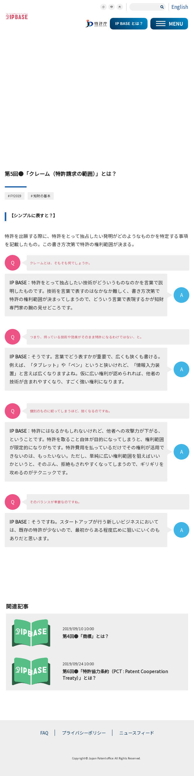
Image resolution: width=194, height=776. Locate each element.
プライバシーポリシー (84, 733)
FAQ (44, 733)
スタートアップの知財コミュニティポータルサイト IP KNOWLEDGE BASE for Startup (17, 16)
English (179, 6)
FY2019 (15, 195)
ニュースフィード (136, 733)
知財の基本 (42, 195)
